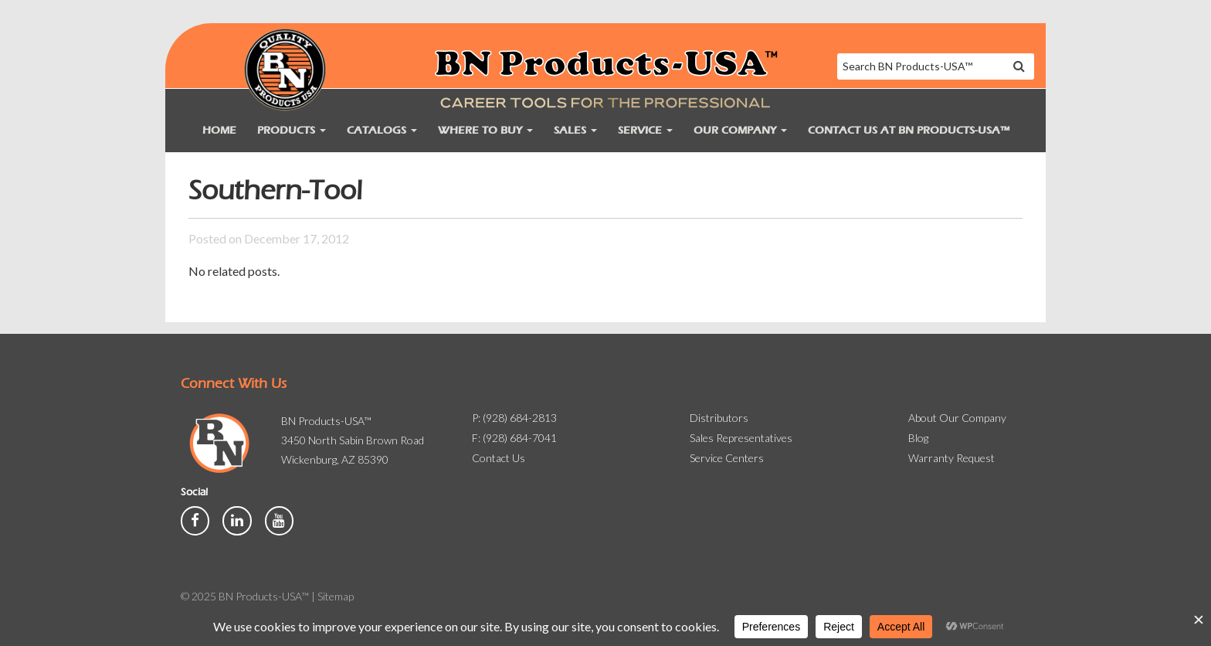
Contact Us (498, 457)
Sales (575, 130)
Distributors (719, 417)
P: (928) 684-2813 (514, 417)
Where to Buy (485, 130)
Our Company (740, 130)
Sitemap (335, 596)
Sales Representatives (741, 437)
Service (645, 130)
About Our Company (957, 417)
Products (291, 130)
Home (219, 130)
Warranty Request (951, 457)
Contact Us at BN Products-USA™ (908, 130)
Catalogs (382, 130)
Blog (918, 437)
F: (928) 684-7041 (514, 437)
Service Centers (727, 457)
